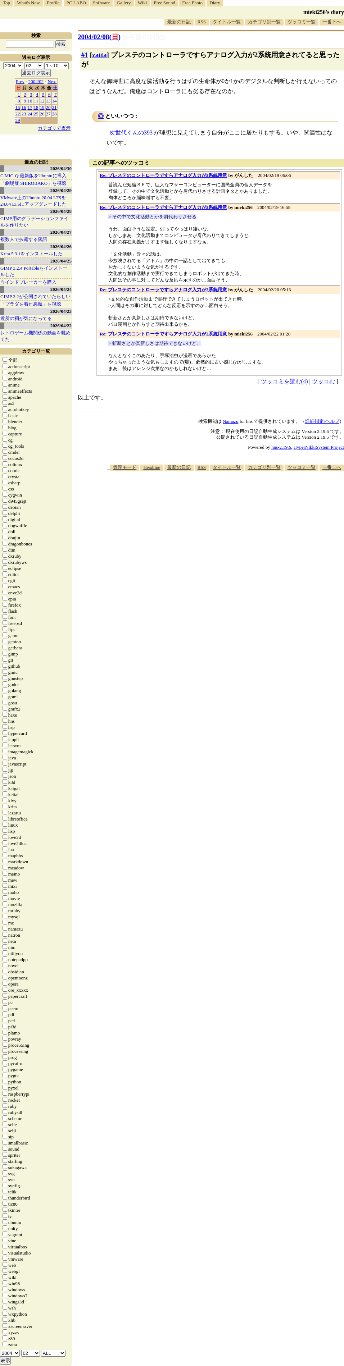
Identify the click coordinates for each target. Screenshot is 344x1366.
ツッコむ (323, 381)
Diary (214, 2)
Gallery (124, 2)
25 (36, 114)
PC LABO (76, 2)
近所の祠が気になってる (26, 318)
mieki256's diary (323, 12)
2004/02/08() (99, 37)
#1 (84, 55)
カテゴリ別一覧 (264, 21)
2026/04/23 (61, 311)
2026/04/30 (61, 168)
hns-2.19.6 (281, 447)
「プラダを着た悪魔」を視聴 (30, 304)
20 (48, 107)
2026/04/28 (61, 211)
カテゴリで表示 (54, 128)
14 (54, 101)
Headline (151, 467)
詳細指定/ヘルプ (322, 421)
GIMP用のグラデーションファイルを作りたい (34, 222)
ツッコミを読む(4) (284, 381)
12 (42, 101)
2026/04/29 (61, 190)
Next (51, 81)
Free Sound (165, 2)
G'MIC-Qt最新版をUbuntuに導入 (33, 175)
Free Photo (192, 2)
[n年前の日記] (143, 37)
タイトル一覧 (227, 21)
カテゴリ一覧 (36, 351)
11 (36, 101)
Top (6, 2)
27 (48, 114)
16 (24, 107)
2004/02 (36, 81)
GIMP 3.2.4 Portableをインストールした (33, 271)
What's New (28, 2)
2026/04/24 (61, 289)
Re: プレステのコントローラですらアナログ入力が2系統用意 (163, 175)
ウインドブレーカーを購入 (28, 282)
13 (48, 101)
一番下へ (331, 21)
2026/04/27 (61, 232)
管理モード (124, 467)
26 (42, 114)
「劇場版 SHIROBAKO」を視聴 (33, 183)
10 (30, 101)
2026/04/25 (61, 261)
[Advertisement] (247, 527)
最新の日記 (179, 21)
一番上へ (331, 467)
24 (30, 114)
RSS (202, 21)
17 (30, 107)
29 (17, 120)
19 (42, 107)
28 (54, 114)
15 (17, 107)
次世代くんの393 (131, 132)
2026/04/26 (61, 246)
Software (101, 2)
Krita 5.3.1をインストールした (31, 253)
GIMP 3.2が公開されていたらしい (35, 296)
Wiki (142, 2)
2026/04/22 (61, 325)
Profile (53, 2)
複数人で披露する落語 (23, 239)
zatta (99, 55)
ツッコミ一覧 (302, 21)
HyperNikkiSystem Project (319, 447)
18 (36, 107)
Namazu (230, 421)
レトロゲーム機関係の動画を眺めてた (35, 336)
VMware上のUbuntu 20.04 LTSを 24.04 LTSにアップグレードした (33, 201)
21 (54, 107)
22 (17, 114)
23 (24, 114)
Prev (20, 81)
